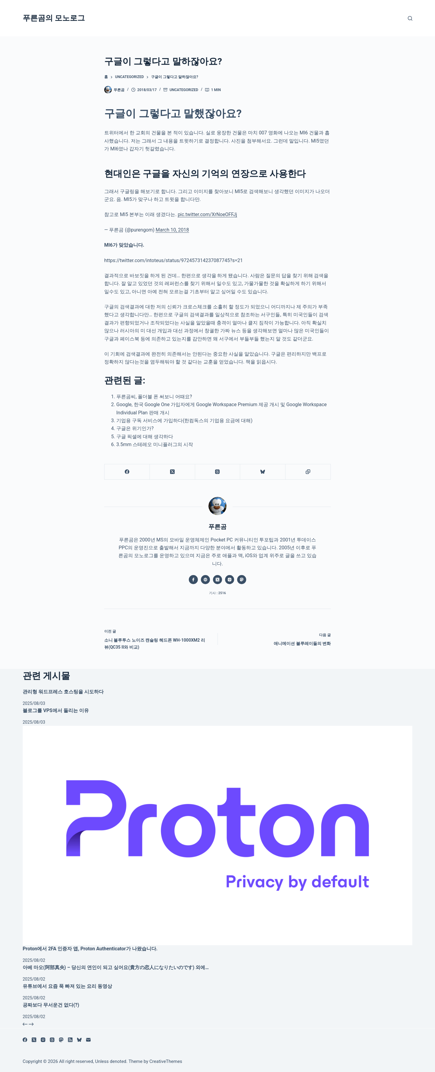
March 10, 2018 (172, 230)
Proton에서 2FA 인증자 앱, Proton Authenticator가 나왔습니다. (90, 949)
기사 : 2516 (217, 593)
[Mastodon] (61, 1039)
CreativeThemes (166, 1061)
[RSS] (70, 1039)
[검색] (410, 18)
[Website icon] (205, 579)
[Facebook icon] (193, 579)
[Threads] (217, 472)
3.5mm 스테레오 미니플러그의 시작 (154, 444)
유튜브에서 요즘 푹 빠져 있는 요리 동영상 (67, 986)
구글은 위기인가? (135, 428)
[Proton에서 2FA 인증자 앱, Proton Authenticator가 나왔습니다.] (217, 835)
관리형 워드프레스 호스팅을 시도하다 (63, 692)
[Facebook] (127, 472)
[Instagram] (43, 1039)
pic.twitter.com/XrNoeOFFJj (207, 214)
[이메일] (88, 1039)
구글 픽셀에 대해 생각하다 (144, 436)
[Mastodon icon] (241, 579)
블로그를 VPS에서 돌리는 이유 (56, 710)
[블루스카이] (262, 472)
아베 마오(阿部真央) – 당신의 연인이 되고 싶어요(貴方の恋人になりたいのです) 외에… (116, 967)
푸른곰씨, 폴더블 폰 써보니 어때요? (154, 397)
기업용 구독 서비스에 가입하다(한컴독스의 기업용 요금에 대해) (184, 420)
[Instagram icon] (229, 579)
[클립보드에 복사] (308, 472)
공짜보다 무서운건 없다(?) (51, 1005)
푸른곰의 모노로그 (54, 18)
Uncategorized (183, 90)
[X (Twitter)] (172, 472)
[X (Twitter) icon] (217, 579)
